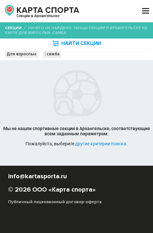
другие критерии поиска (100, 143)
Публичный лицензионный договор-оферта (55, 202)
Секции (13, 28)
